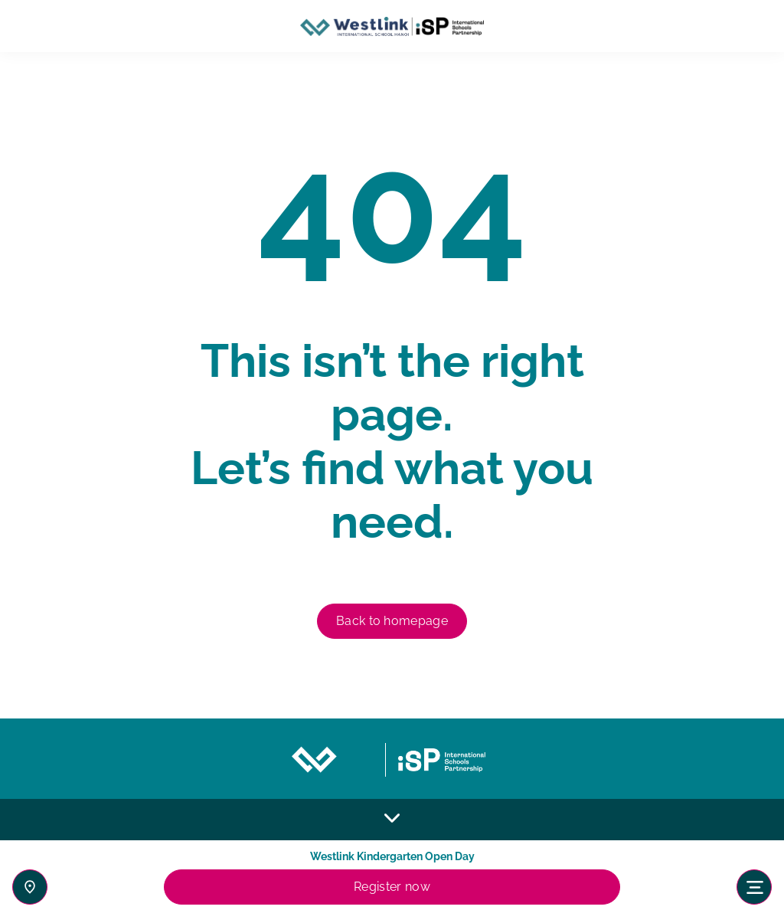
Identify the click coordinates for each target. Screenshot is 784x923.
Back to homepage (392, 621)
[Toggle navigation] (754, 887)
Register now (392, 886)
